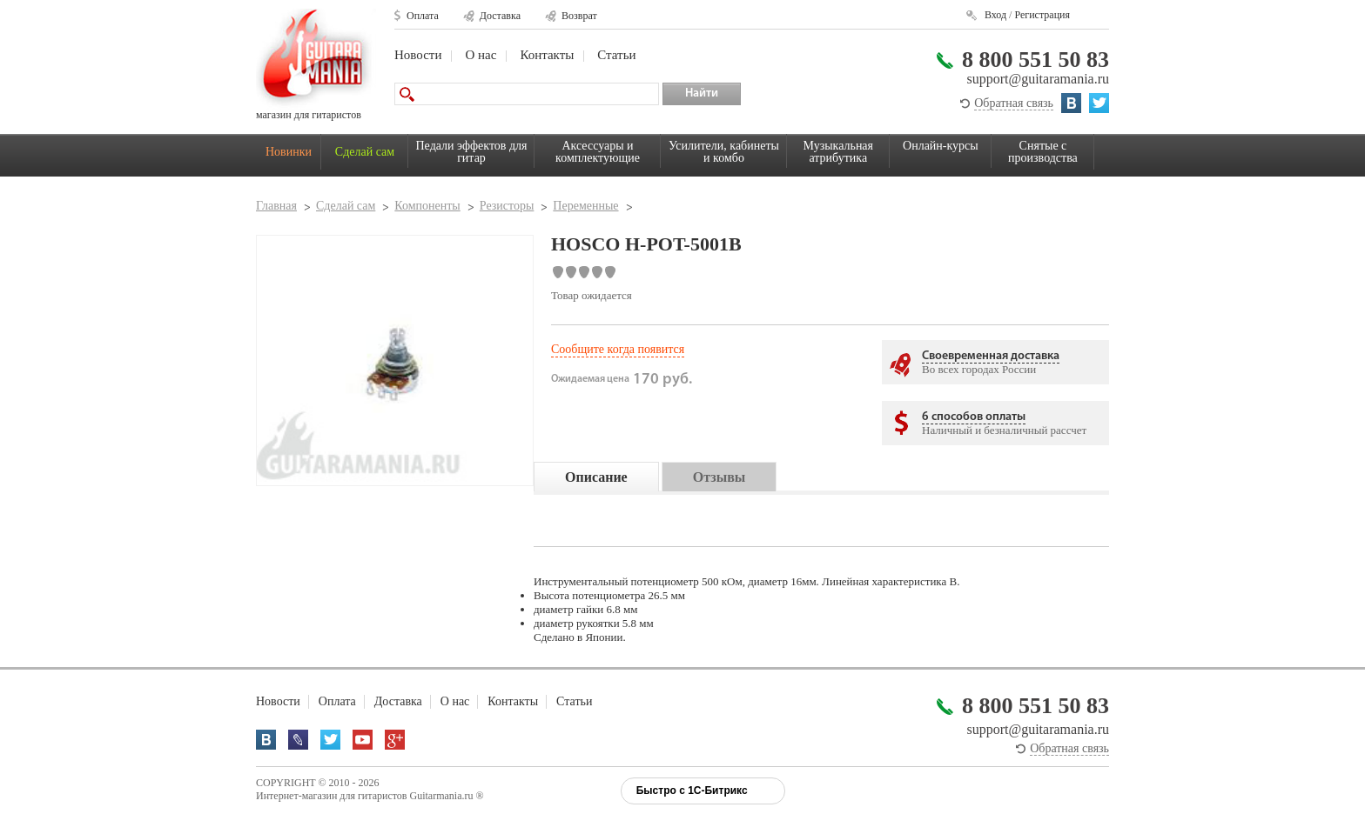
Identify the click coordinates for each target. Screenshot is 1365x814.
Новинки (289, 151)
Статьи (616, 55)
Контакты (547, 55)
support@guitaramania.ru (1037, 78)
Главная (276, 205)
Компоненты (427, 205)
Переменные (585, 205)
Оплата (423, 16)
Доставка (500, 16)
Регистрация (1042, 15)
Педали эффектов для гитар (472, 151)
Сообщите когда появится (617, 349)
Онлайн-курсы (940, 145)
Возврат (579, 16)
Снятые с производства (1043, 151)
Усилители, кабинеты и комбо (724, 151)
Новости (417, 55)
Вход (995, 15)
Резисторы (507, 205)
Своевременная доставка (990, 356)
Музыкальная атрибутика (838, 151)
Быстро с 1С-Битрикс (692, 790)
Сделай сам (364, 151)
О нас (480, 55)
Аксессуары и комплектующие (597, 151)
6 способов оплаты (973, 417)
